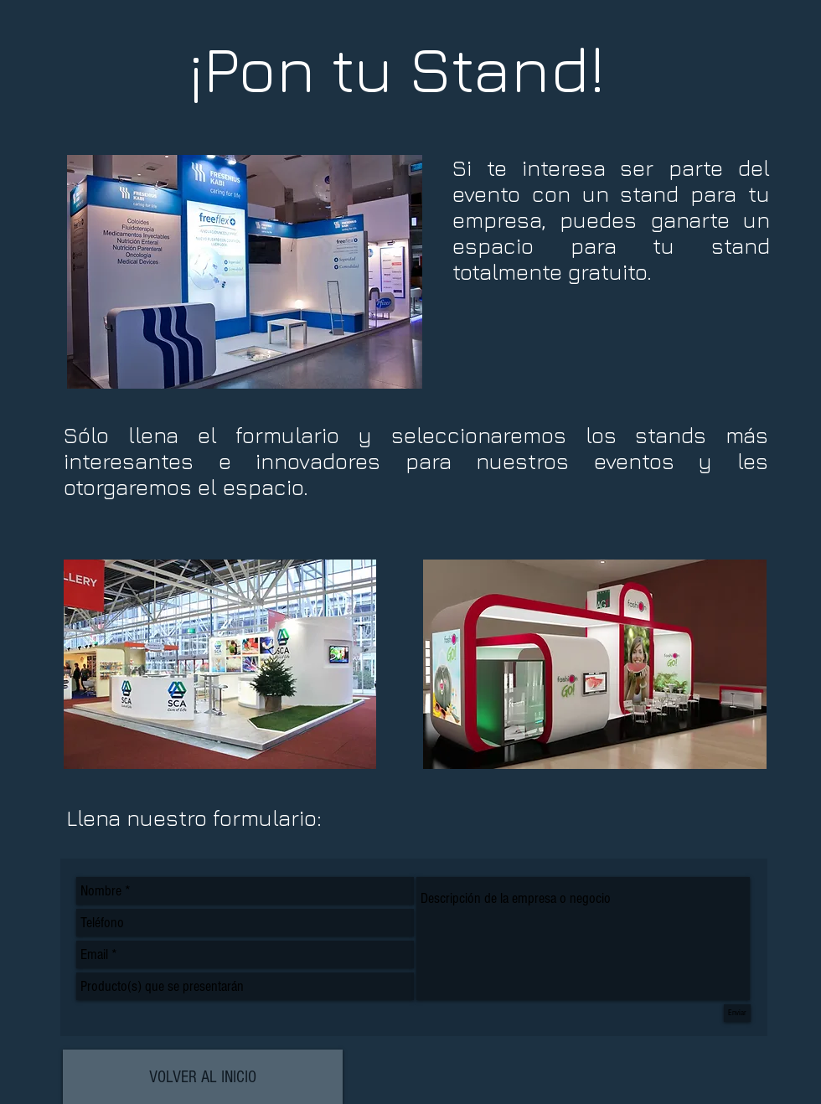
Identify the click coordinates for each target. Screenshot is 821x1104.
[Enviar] (737, 1013)
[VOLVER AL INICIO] (203, 1077)
